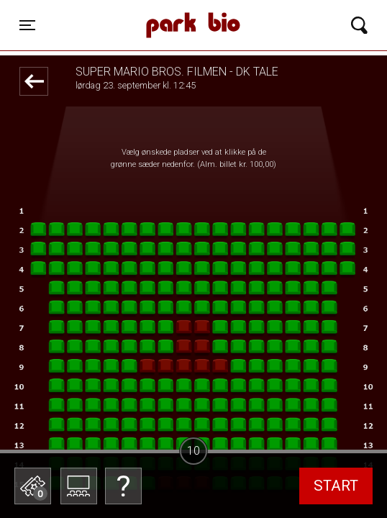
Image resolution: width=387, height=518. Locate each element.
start (336, 485)
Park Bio (146, 10)
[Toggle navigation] (27, 25)
